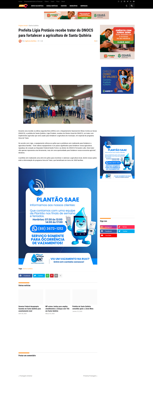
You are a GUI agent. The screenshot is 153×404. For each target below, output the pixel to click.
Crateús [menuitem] (64, 6)
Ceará (52, 1)
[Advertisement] (56, 62)
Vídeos (47, 1)
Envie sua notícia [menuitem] (37, 6)
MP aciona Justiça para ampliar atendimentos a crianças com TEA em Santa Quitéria (57, 308)
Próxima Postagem (89, 376)
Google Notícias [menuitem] (52, 6)
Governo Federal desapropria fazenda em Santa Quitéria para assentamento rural (30, 308)
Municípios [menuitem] (73, 6)
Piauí (57, 1)
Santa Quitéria (34, 25)
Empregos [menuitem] (84, 6)
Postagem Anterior (26, 376)
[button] (126, 6)
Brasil (63, 1)
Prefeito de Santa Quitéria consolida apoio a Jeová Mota (82, 307)
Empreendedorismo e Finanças (33, 1)
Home (20, 1)
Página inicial (23, 25)
